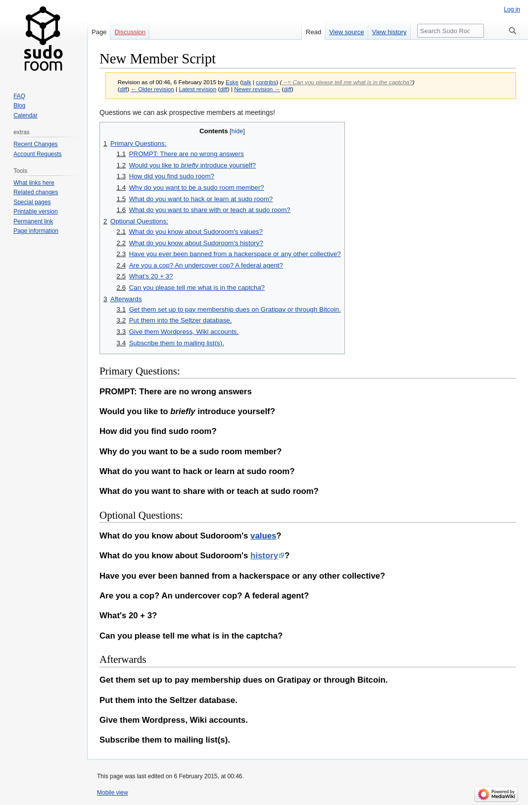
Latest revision (197, 89)
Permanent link (33, 221)
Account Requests (37, 154)
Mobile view (112, 792)
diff (123, 89)
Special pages (31, 202)
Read (313, 32)
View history (389, 32)
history (264, 555)
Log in (512, 9)
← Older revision (152, 89)
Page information (35, 230)
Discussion (129, 32)
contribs (266, 82)
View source (346, 32)
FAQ (19, 96)
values (263, 535)
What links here (33, 182)
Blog (19, 105)
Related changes (35, 192)
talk (246, 82)
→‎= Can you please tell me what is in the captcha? (347, 82)
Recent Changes (35, 144)
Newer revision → (257, 89)
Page (99, 32)
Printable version (35, 211)
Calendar (25, 115)
